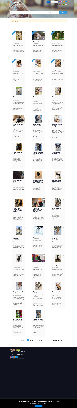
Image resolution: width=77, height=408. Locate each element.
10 (48, 340)
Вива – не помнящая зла (18, 70)
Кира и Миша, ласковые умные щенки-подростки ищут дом (17, 210)
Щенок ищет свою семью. (17, 154)
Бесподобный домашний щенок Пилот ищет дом (56, 98)
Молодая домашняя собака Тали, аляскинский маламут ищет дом (38, 294)
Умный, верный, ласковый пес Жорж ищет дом (18, 237)
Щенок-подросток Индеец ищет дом (56, 181)
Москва (17, 127)
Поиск (63, 12)
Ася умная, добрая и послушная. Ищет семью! (18, 321)
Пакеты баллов (20, 356)
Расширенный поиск (21, 352)
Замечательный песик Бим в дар (56, 154)
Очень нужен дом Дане (17, 181)
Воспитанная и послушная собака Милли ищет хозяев (18, 265)
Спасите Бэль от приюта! (37, 237)
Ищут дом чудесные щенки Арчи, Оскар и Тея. (57, 265)
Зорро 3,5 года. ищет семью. (18, 126)
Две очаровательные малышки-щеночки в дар (38, 154)
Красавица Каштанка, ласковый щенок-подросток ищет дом (38, 182)
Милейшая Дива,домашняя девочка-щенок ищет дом (38, 99)
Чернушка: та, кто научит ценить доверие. (37, 265)
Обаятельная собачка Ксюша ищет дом (57, 42)
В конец (55, 340)
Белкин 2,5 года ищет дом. (18, 42)
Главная (12, 352)
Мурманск (37, 239)
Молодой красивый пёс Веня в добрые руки (18, 293)
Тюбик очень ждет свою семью (37, 70)
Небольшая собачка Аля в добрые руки (57, 70)
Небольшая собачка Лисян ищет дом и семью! (57, 293)
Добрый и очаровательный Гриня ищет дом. (17, 98)
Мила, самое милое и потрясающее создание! (57, 237)
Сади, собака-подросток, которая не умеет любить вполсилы (37, 210)
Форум (18, 353)
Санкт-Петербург (38, 156)
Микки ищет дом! (56, 209)
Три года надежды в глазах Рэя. (38, 42)
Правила (12, 356)
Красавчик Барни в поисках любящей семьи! (57, 126)
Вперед (60, 340)
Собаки (14, 127)
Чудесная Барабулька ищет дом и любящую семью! (38, 321)
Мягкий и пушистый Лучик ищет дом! (37, 126)
